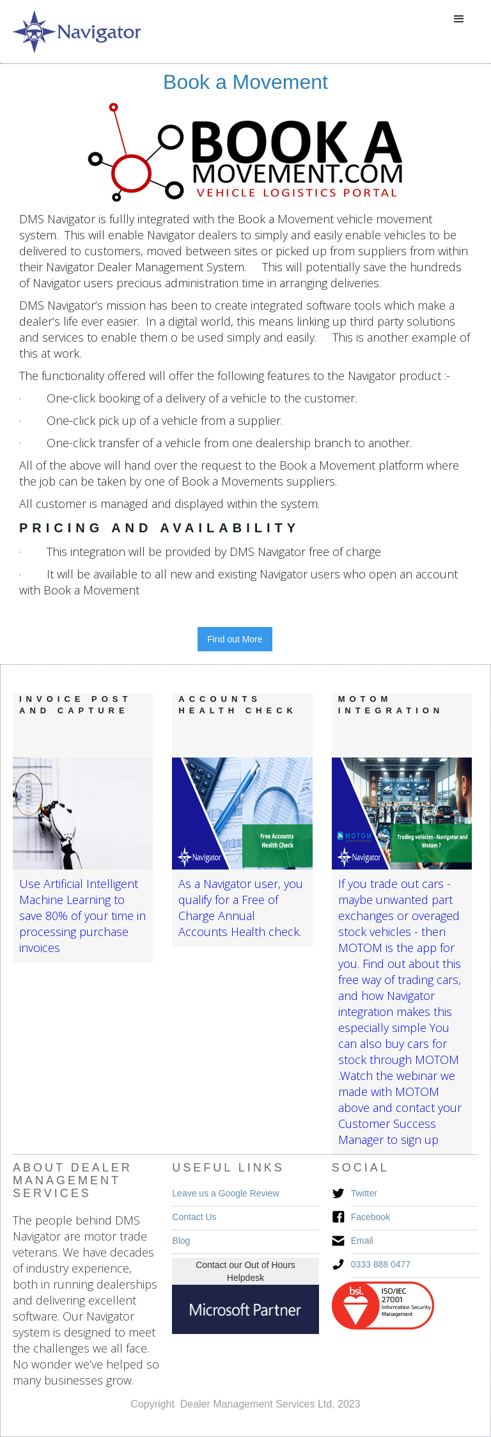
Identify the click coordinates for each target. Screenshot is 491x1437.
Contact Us (194, 1217)
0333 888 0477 (380, 1264)
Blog (181, 1240)
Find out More (234, 639)
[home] (77, 31)
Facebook (370, 1217)
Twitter (364, 1193)
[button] (459, 19)
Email (362, 1240)
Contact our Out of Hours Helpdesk (245, 1271)
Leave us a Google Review (225, 1193)
